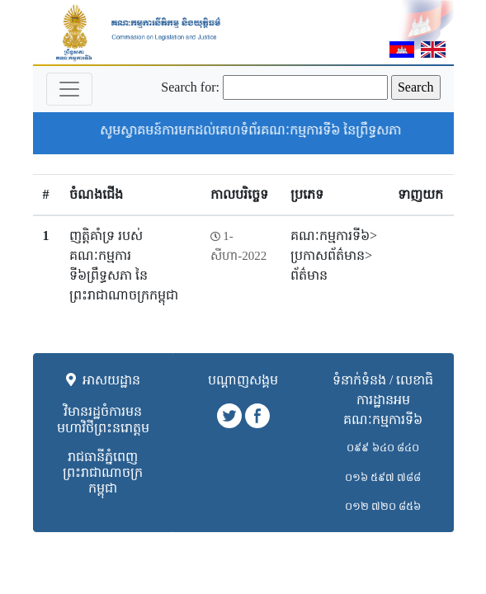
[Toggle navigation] (69, 89)
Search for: (190, 87)
